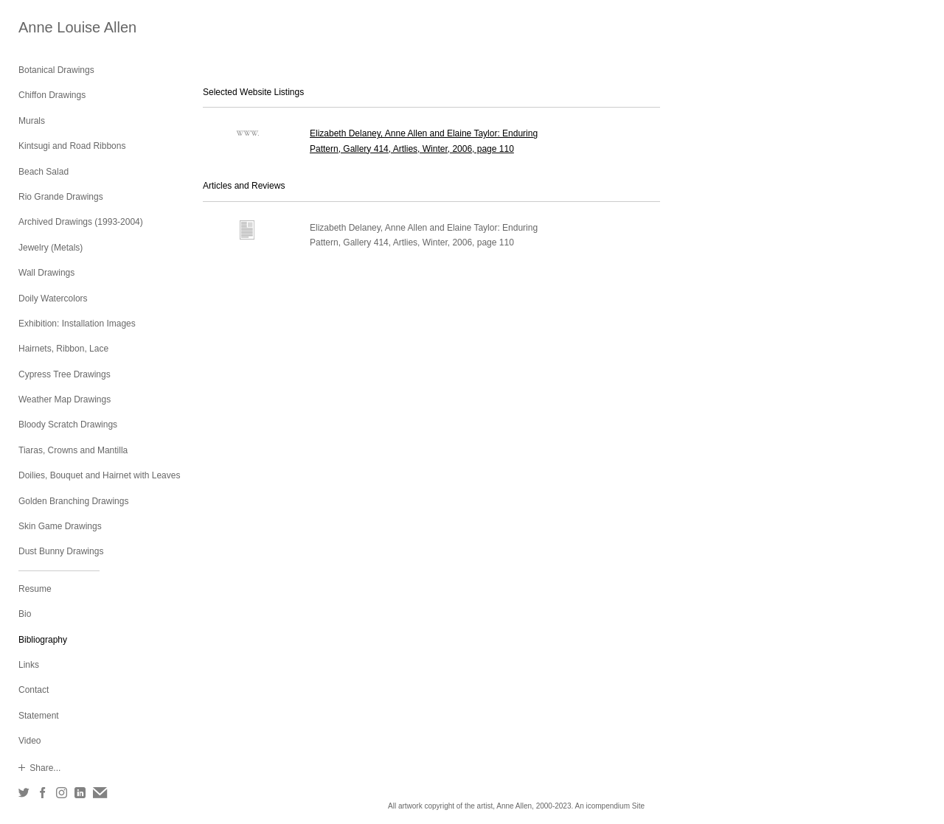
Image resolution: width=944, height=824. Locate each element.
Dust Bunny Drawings (60, 551)
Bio (24, 614)
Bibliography (42, 640)
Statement (38, 715)
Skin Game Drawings (60, 526)
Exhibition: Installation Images (77, 323)
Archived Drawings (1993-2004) (80, 222)
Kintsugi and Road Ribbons (71, 146)
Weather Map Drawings (64, 399)
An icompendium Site (610, 806)
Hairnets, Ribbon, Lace (63, 348)
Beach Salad (43, 172)
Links (28, 665)
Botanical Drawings (56, 70)
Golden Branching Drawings (73, 501)
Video (29, 741)
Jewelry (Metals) (50, 247)
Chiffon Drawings (52, 95)
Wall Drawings (46, 273)
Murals (31, 121)
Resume (35, 589)
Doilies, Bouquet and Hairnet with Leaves (99, 475)
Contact (33, 690)
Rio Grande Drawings (60, 197)
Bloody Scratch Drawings (67, 424)
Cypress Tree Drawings (64, 374)
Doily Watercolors (53, 298)
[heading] (55, 27)
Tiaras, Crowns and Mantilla (73, 450)
